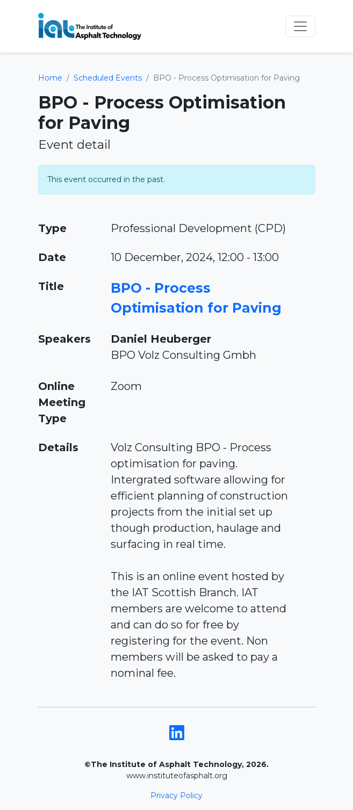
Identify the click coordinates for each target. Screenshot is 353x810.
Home (50, 78)
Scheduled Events (108, 78)
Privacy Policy (176, 795)
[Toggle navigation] (300, 26)
